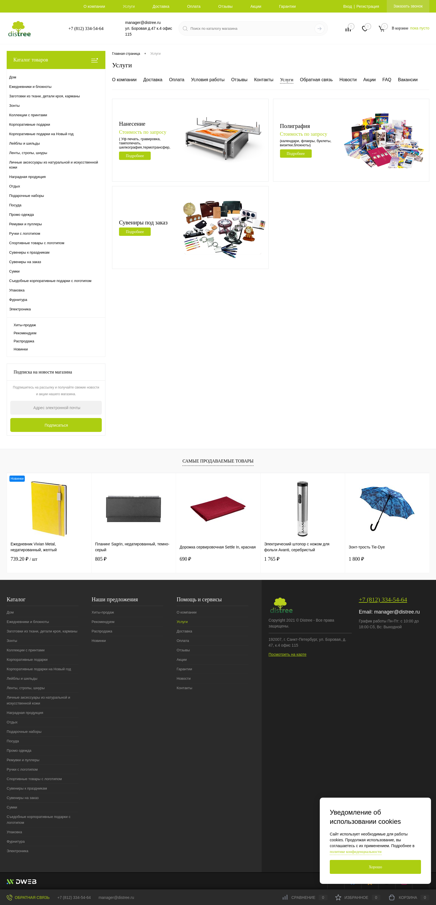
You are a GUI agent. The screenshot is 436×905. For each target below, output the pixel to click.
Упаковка (14, 832)
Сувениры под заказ (144, 222)
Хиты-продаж (25, 325)
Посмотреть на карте (287, 654)
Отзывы (225, 6)
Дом (10, 612)
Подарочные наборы (24, 732)
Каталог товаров (56, 60)
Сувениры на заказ (23, 798)
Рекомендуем (25, 333)
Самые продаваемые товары (217, 461)
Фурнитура (16, 841)
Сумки (12, 807)
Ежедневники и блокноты (28, 622)
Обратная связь (316, 79)
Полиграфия (295, 125)
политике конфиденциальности (356, 852)
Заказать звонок (408, 6)
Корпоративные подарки (27, 659)
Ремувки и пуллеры (23, 760)
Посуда (13, 741)
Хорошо (375, 867)
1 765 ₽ (271, 559)
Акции (255, 6)
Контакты (263, 79)
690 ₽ (185, 559)
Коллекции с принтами (25, 650)
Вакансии (408, 79)
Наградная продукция (25, 713)
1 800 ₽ (356, 559)
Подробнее (135, 156)
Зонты (12, 641)
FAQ (386, 79)
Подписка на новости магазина (43, 372)
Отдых (12, 722)
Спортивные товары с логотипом (34, 779)
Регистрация (367, 6)
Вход (347, 6)
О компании (94, 6)
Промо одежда (19, 750)
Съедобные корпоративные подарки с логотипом (38, 820)
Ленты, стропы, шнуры (26, 688)
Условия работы (207, 79)
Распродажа (24, 341)
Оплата (193, 6)
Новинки (21, 349)
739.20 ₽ (24, 559)
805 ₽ (101, 559)
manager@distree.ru (143, 22)
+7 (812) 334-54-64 (85, 28)
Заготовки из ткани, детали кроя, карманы (42, 631)
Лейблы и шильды (22, 678)
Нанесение (132, 123)
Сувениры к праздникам (27, 788)
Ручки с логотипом (22, 769)
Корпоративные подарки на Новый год (39, 669)
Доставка (161, 6)
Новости (348, 79)
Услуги (129, 6)
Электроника (17, 851)
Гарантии (287, 6)
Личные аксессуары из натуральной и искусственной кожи (38, 700)
